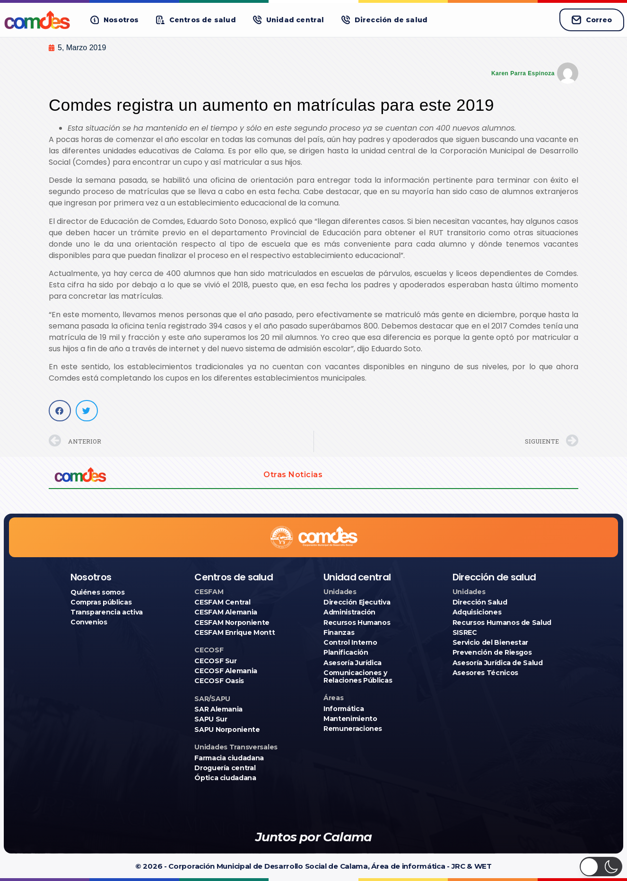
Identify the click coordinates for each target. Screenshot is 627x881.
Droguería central (224, 768)
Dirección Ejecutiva (356, 602)
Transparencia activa (106, 612)
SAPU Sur (210, 719)
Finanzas (338, 632)
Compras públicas (100, 602)
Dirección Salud (480, 602)
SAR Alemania (218, 709)
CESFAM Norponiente (232, 622)
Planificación (345, 652)
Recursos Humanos (356, 622)
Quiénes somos (97, 592)
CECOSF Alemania (225, 671)
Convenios (88, 622)
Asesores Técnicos (485, 672)
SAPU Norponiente (227, 729)
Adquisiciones (477, 612)
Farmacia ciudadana (229, 758)
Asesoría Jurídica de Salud (498, 663)
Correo (592, 20)
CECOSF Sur (215, 661)
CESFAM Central (222, 602)
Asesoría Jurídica (352, 663)
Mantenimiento (350, 718)
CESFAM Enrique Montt (234, 632)
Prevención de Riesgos (492, 652)
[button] (115, 20)
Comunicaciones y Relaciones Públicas (357, 676)
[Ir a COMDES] (38, 19)
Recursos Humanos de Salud (502, 622)
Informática (343, 708)
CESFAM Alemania (225, 612)
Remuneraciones (352, 728)
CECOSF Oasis (219, 681)
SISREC (465, 632)
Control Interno (350, 642)
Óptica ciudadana (225, 778)
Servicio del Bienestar (490, 642)
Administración (349, 612)
